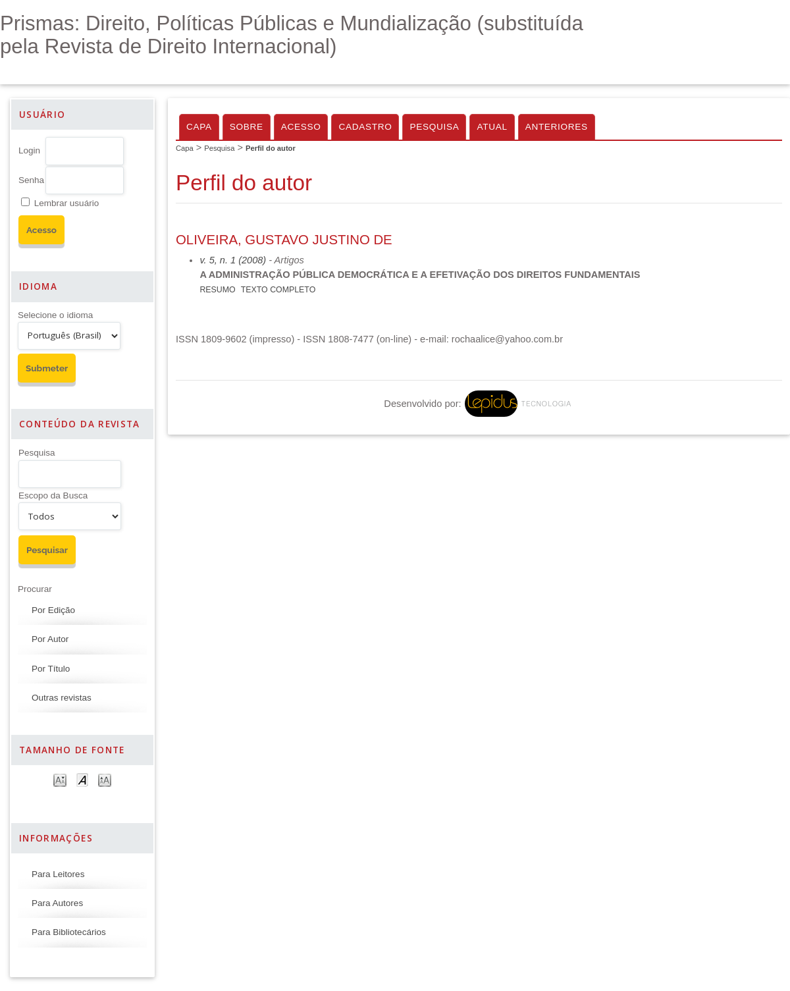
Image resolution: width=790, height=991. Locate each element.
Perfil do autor (271, 148)
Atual (492, 127)
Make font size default (82, 779)
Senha (31, 180)
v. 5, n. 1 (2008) (232, 260)
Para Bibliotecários (69, 932)
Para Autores (57, 903)
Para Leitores (58, 874)
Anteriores (556, 127)
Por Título (51, 669)
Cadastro (365, 127)
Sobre (246, 127)
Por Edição (53, 610)
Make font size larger (104, 779)
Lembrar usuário (66, 203)
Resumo (217, 289)
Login (29, 150)
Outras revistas (62, 698)
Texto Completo (278, 289)
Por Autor (50, 639)
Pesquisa (36, 453)
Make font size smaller (59, 779)
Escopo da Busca (53, 495)
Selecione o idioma (55, 315)
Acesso (301, 127)
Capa (199, 127)
